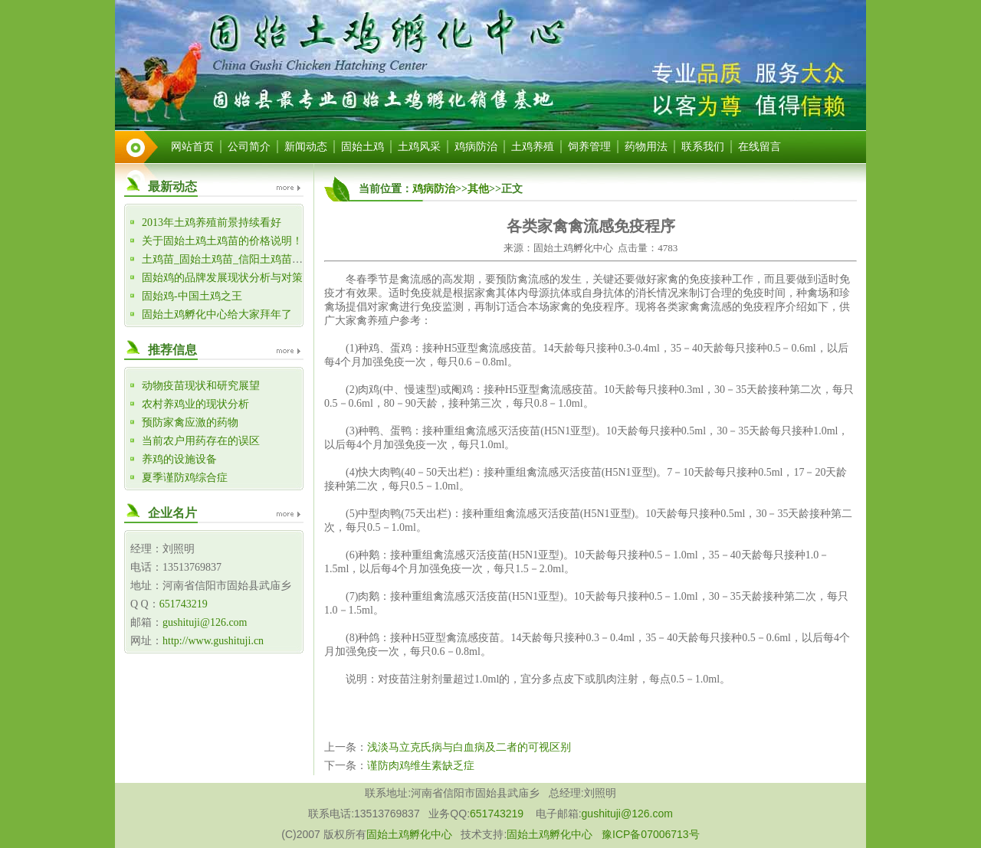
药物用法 (646, 146)
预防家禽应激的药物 (190, 422)
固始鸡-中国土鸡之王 (192, 296)
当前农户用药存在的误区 (201, 441)
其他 (478, 189)
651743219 (183, 604)
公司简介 (249, 146)
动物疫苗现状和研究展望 (201, 385)
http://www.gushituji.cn (213, 641)
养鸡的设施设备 (179, 459)
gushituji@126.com (205, 622)
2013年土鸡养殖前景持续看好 (211, 222)
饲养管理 (589, 146)
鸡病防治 (475, 146)
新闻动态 (305, 146)
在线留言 (759, 146)
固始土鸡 (362, 146)
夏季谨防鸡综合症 (185, 477)
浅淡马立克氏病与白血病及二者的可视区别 (469, 747)
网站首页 (192, 146)
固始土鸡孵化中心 (409, 834)
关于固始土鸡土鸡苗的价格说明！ (222, 241)
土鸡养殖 (532, 146)
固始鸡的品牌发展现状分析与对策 (222, 277)
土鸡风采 (419, 146)
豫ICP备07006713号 (651, 834)
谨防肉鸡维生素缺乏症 (420, 765)
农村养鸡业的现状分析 (195, 404)
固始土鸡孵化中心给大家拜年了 (217, 314)
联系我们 (702, 146)
